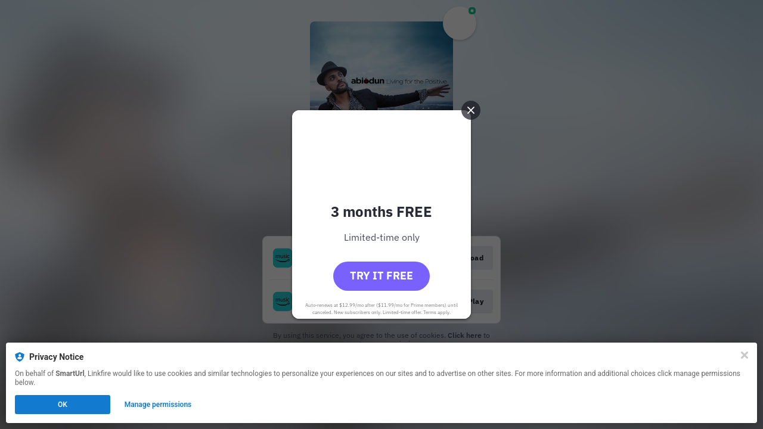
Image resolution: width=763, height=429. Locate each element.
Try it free (381, 275)
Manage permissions (158, 404)
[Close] (744, 355)
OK (62, 404)
